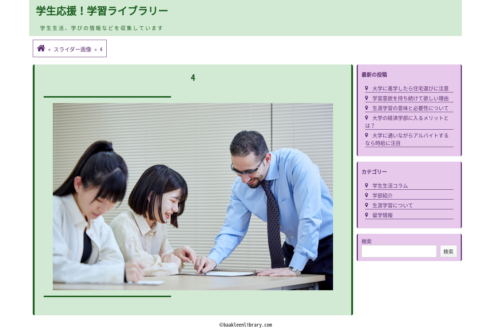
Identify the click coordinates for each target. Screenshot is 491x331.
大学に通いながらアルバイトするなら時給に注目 (407, 138)
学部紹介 (382, 195)
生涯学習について (392, 205)
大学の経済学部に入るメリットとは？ (407, 121)
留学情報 (382, 214)
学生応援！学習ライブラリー (102, 10)
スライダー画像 (72, 49)
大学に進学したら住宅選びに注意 (410, 88)
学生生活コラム (390, 185)
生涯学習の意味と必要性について (410, 107)
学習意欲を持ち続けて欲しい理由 (410, 98)
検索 (366, 241)
